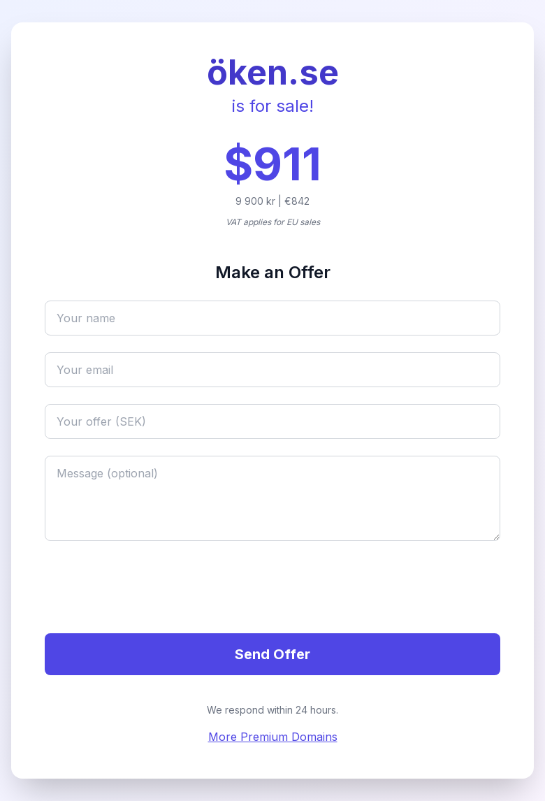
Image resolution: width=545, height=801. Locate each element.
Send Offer (272, 654)
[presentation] (151, 589)
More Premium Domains (272, 737)
